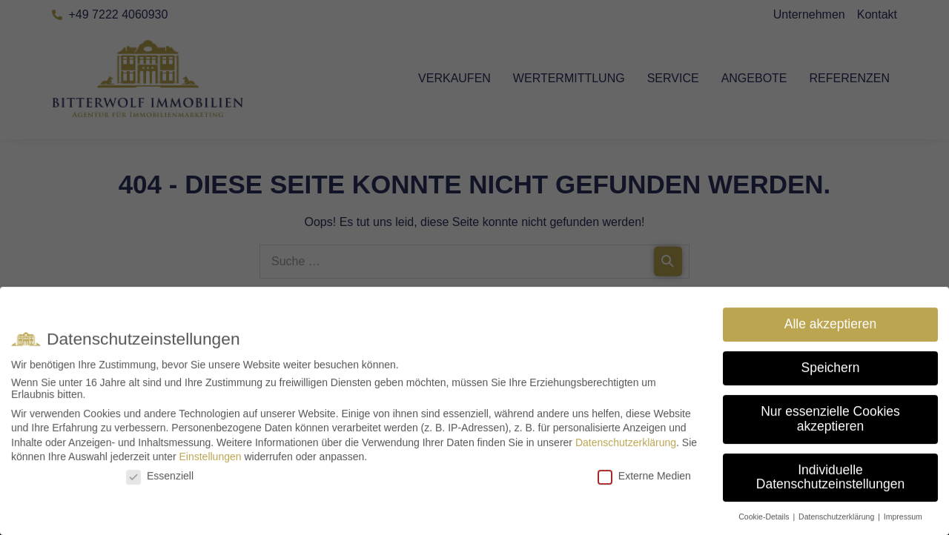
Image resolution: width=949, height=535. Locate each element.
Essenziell (160, 479)
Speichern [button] (830, 372)
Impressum (903, 520)
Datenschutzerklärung (625, 446)
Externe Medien (644, 479)
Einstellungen (210, 461)
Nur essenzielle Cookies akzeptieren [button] (830, 423)
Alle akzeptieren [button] (830, 328)
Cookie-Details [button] (764, 520)
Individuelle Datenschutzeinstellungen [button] (830, 481)
